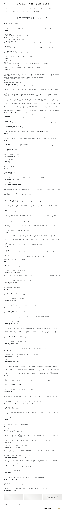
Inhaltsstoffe (24, 11)
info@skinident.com (28, 504)
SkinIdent (6, 11)
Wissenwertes (18, 11)
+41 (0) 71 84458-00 (20, 504)
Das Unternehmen (12, 11)
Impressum (59, 504)
